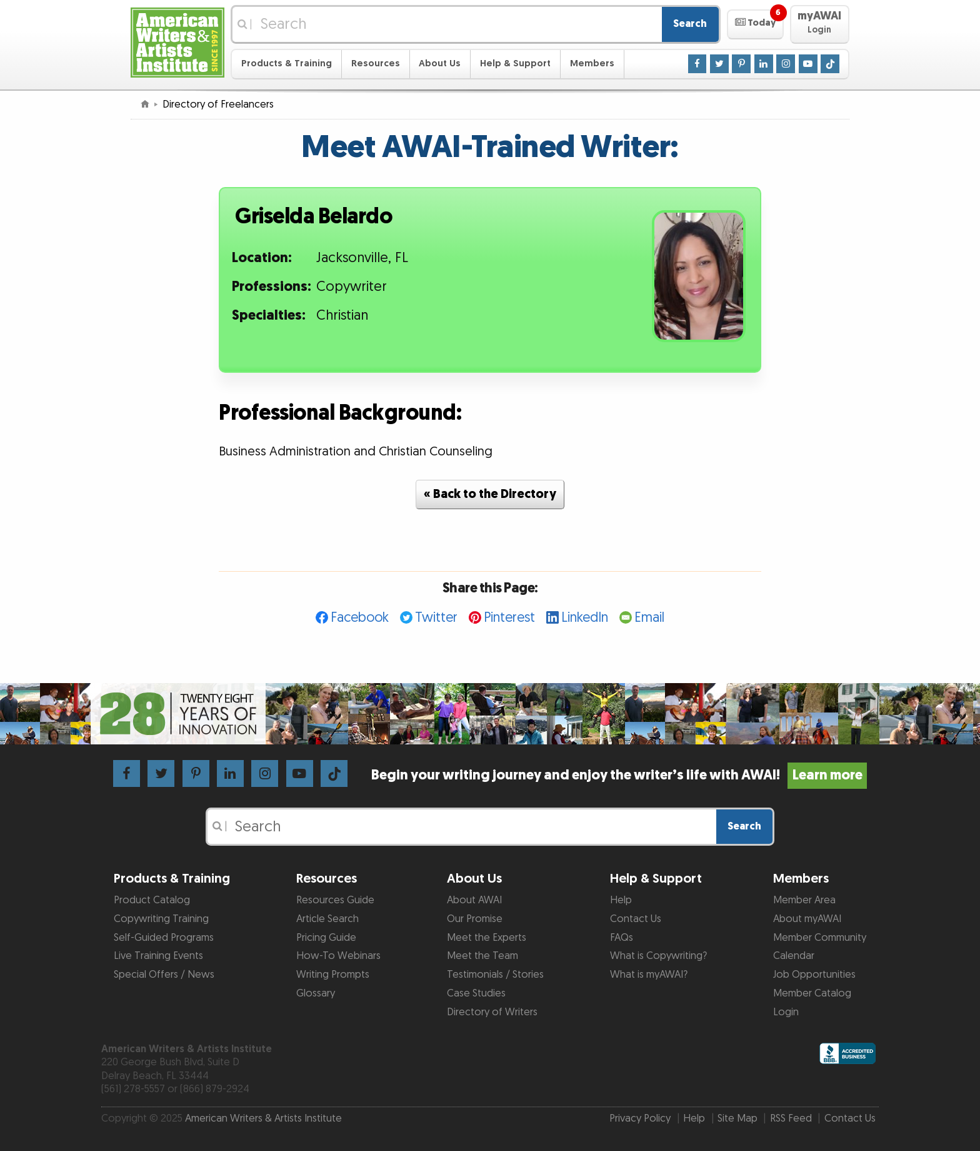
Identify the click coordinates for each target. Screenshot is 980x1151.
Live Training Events (158, 956)
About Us (440, 63)
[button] (755, 24)
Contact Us (635, 919)
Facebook (360, 618)
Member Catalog (812, 993)
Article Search (327, 919)
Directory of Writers (492, 1012)
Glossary (315, 993)
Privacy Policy (640, 1118)
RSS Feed (791, 1118)
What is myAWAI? (649, 974)
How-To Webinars (338, 956)
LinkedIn (584, 618)
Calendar (793, 956)
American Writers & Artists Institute (263, 1118)
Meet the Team (482, 956)
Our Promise (474, 919)
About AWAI (474, 900)
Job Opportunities (814, 974)
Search (690, 24)
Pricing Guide (326, 938)
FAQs (621, 938)
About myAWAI (807, 919)
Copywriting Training (161, 919)
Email (649, 618)
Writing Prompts (332, 974)
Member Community (819, 938)
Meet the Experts (486, 938)
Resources (375, 63)
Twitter (436, 618)
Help (621, 900)
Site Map (738, 1118)
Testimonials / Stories (495, 974)
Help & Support (515, 63)
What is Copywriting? (658, 956)
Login (786, 1012)
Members (592, 63)
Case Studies (476, 993)
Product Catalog (152, 900)
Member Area (804, 900)
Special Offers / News (164, 974)
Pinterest (509, 618)
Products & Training (286, 63)
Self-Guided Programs (164, 938)
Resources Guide (335, 900)
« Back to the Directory (490, 494)
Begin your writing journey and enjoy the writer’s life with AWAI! (619, 775)
